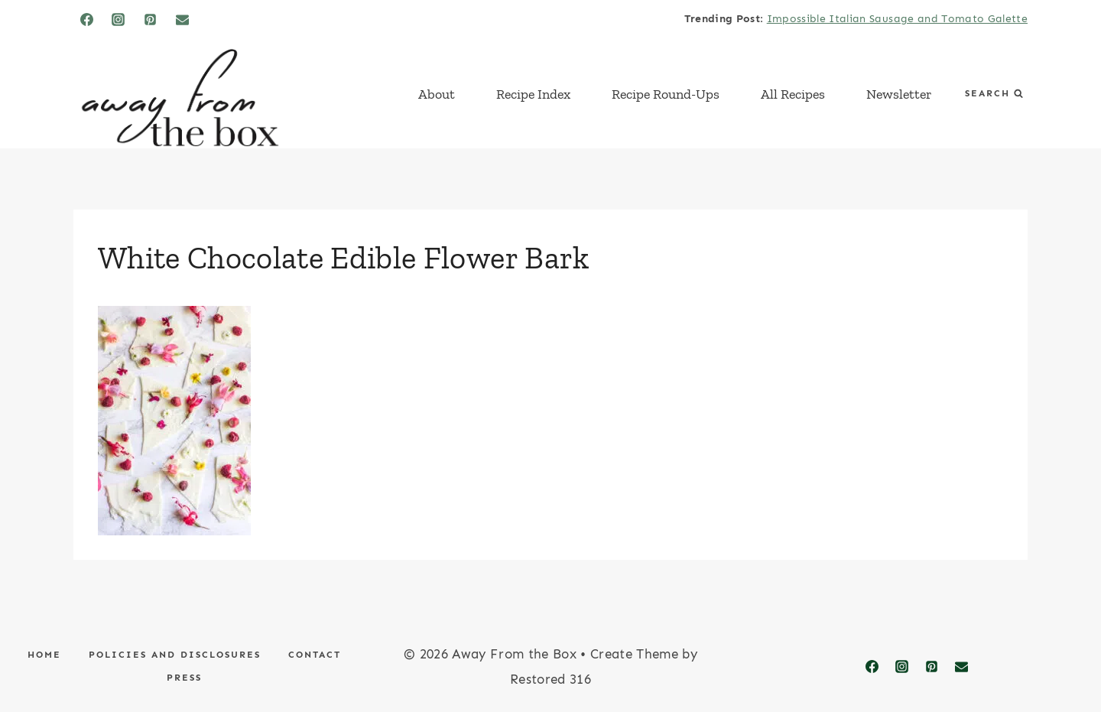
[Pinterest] (151, 19)
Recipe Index (533, 94)
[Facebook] (86, 19)
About (436, 94)
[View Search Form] (994, 94)
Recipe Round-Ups (665, 94)
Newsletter (899, 94)
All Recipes (793, 94)
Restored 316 (550, 679)
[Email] (183, 19)
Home (44, 654)
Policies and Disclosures (175, 654)
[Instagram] (119, 19)
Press (184, 677)
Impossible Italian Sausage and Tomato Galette (897, 18)
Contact (314, 654)
